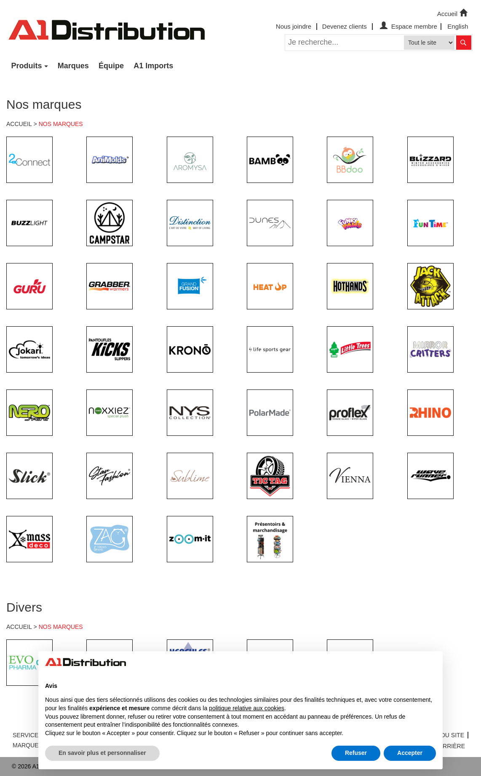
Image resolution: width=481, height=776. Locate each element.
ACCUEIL (19, 124)
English (457, 26)
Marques (73, 66)
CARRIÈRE (450, 746)
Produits (26, 66)
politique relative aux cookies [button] (246, 708)
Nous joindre (293, 26)
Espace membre (407, 26)
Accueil (453, 13)
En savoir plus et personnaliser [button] (102, 752)
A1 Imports (153, 66)
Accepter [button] (409, 752)
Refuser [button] (356, 752)
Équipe (111, 66)
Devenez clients (344, 26)
